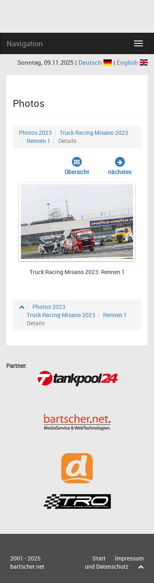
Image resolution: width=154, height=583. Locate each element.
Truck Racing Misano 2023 (94, 132)
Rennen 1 (39, 141)
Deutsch (95, 62)
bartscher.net (27, 566)
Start (99, 558)
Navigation (25, 43)
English (132, 62)
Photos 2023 (35, 132)
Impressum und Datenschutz (114, 562)
